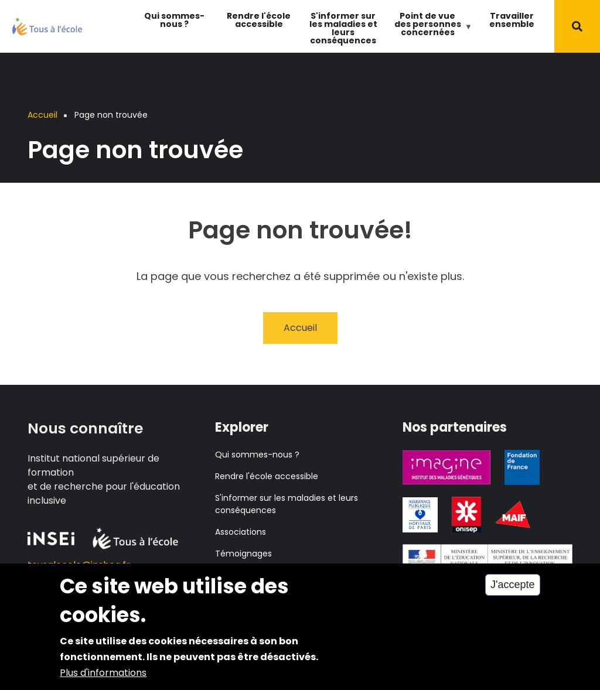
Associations (240, 532)
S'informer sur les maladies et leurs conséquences (343, 28)
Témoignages (243, 553)
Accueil (300, 327)
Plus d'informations (103, 678)
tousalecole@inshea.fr (79, 565)
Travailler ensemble (511, 20)
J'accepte (512, 591)
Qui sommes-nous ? (174, 20)
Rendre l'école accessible (259, 20)
